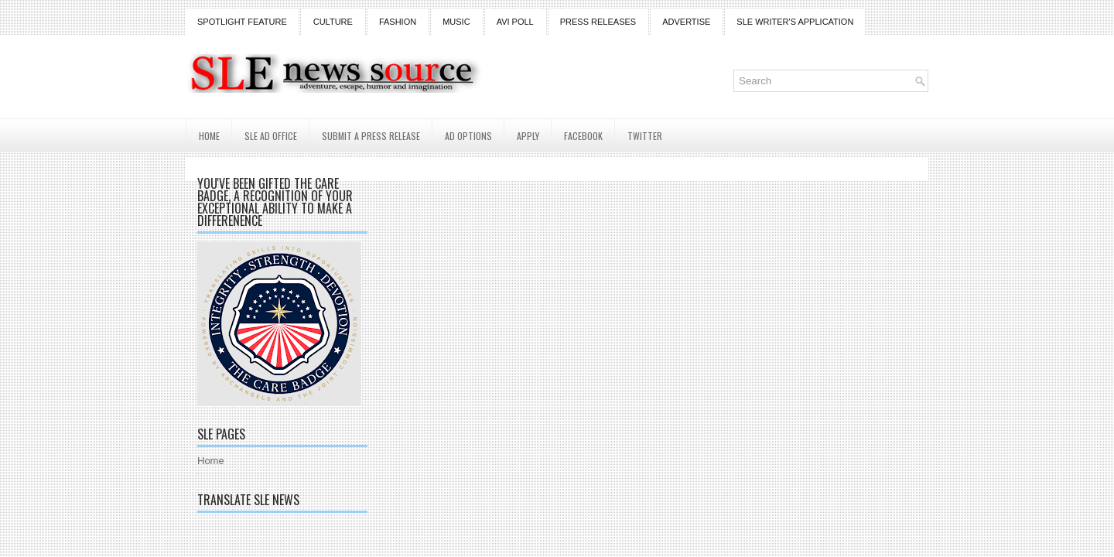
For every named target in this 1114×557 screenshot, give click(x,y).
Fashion (397, 21)
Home (209, 135)
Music (456, 21)
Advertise (686, 21)
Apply (528, 135)
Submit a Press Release (371, 135)
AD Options (468, 135)
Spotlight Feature (242, 21)
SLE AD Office (270, 135)
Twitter (644, 135)
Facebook (583, 135)
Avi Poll (515, 21)
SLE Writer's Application (794, 21)
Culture (333, 21)
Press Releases (598, 21)
